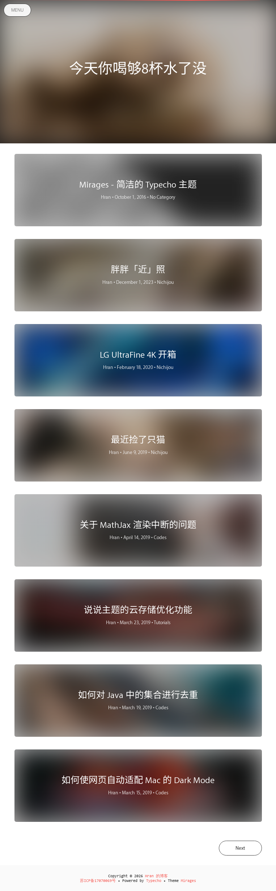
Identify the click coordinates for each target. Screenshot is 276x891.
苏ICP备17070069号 (98, 881)
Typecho (153, 881)
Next (240, 848)
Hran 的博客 (156, 876)
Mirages (188, 881)
